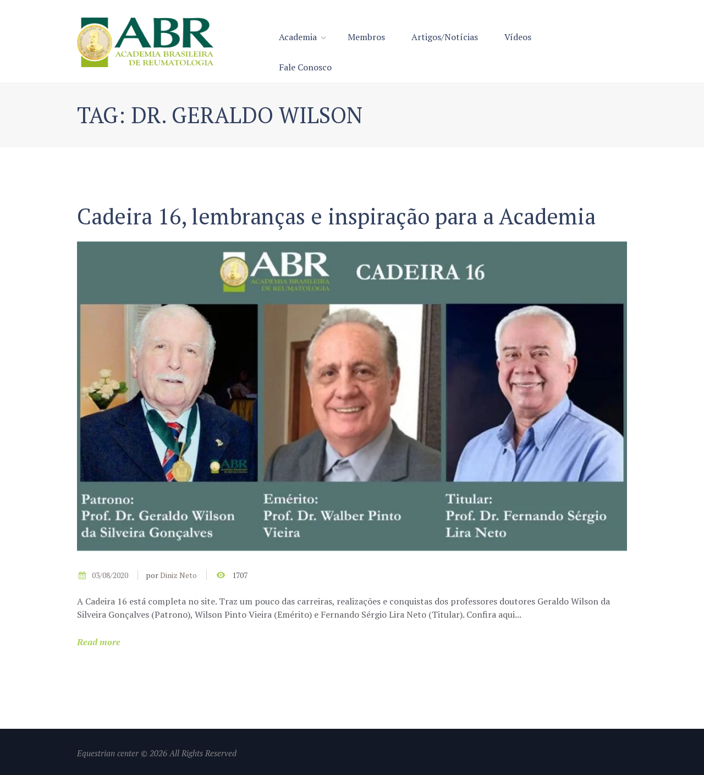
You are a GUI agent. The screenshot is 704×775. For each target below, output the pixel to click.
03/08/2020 (110, 575)
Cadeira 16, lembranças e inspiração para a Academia (336, 215)
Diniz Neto (178, 575)
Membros (366, 37)
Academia (298, 37)
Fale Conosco (305, 67)
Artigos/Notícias (444, 37)
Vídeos (517, 37)
